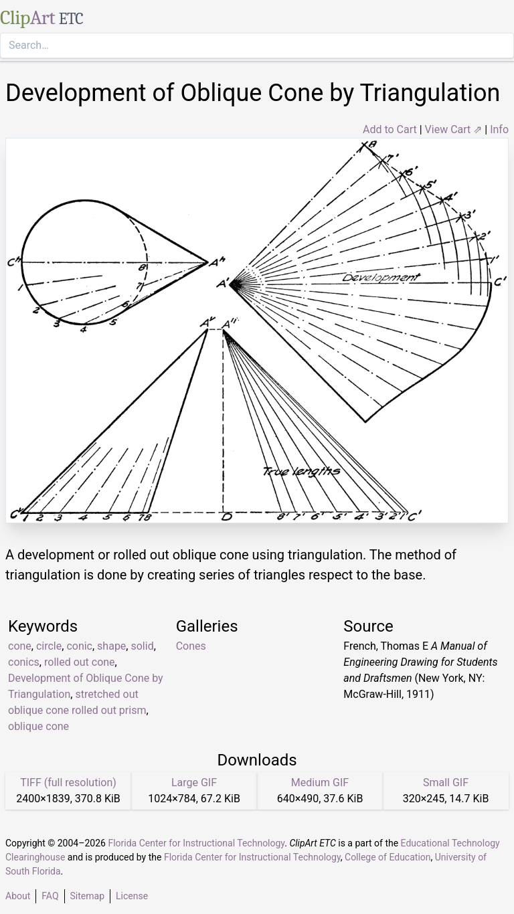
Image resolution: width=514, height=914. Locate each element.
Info (499, 129)
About (17, 896)
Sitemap (87, 896)
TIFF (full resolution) (68, 782)
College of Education (388, 857)
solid (142, 646)
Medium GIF (320, 782)
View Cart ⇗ (454, 129)
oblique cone (38, 726)
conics (23, 662)
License (132, 896)
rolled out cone (79, 662)
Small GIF (445, 782)
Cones (191, 646)
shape (111, 646)
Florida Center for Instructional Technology (196, 843)
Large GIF (194, 782)
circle (49, 646)
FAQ (49, 896)
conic (79, 646)
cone (19, 646)
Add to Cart (390, 129)
